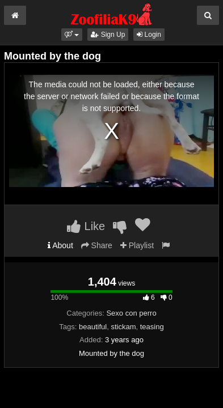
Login (149, 35)
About (60, 245)
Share (96, 245)
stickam (123, 326)
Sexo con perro (131, 313)
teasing (152, 326)
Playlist (137, 245)
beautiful (93, 326)
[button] (71, 34)
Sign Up (108, 35)
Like (86, 226)
